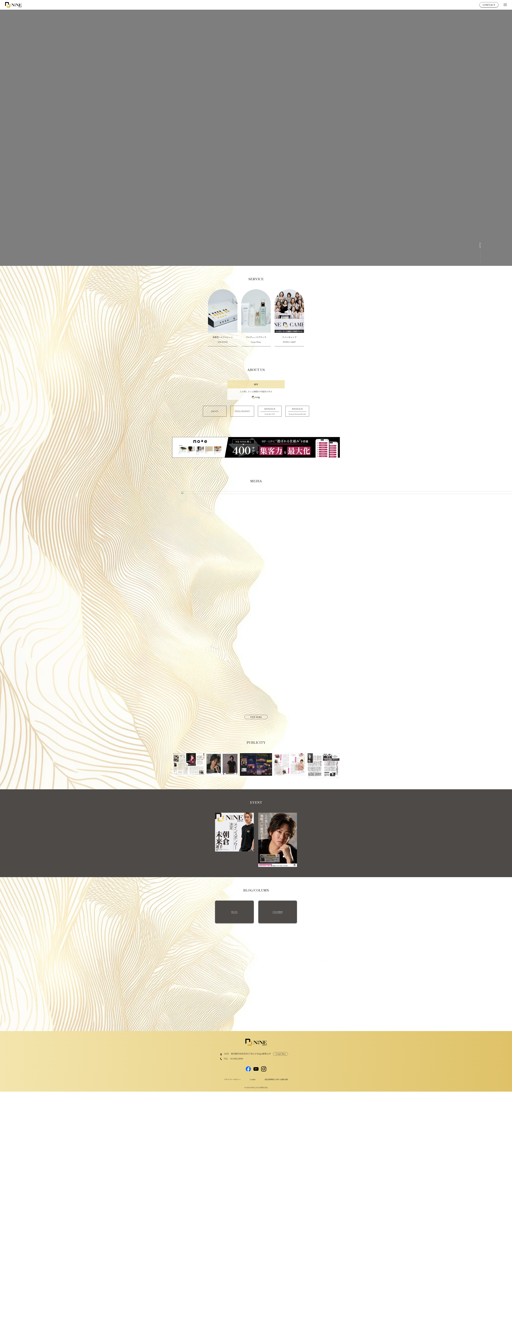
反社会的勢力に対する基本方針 (276, 1079)
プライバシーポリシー (232, 1079)
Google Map (280, 1054)
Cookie (253, 1079)
